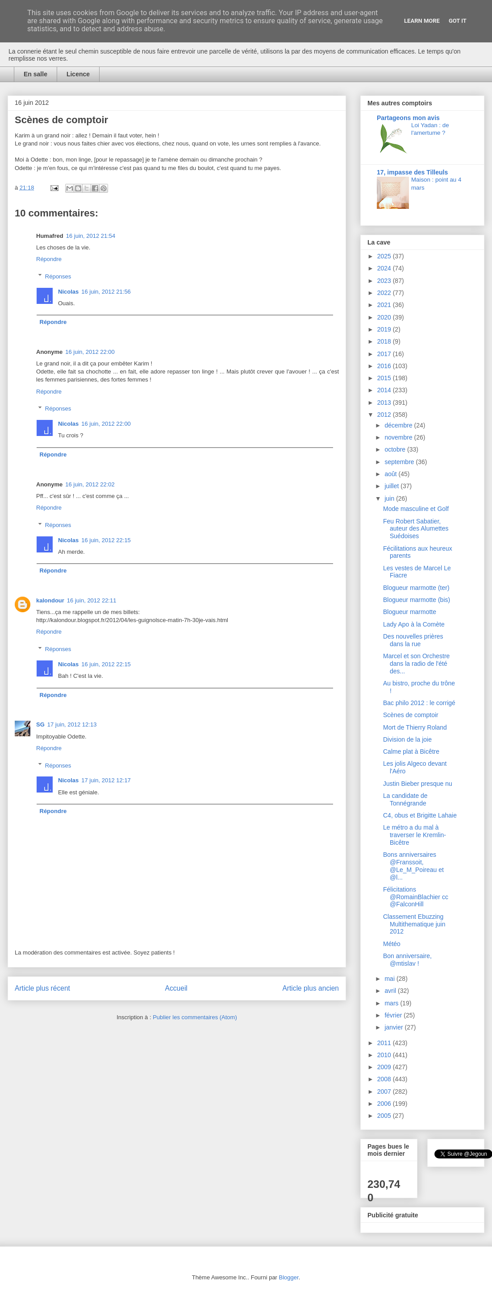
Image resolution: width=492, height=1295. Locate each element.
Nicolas (68, 291)
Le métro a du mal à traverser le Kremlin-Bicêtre (414, 835)
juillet (392, 486)
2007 (385, 1091)
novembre (399, 437)
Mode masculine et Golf (416, 508)
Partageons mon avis (408, 117)
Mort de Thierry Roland (415, 727)
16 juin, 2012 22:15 (106, 540)
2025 (385, 256)
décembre (399, 425)
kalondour (50, 600)
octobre (395, 449)
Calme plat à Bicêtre (411, 751)
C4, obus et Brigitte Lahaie (420, 815)
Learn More (422, 20)
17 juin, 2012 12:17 (106, 780)
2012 (385, 414)
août (391, 473)
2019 (385, 329)
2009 (385, 1067)
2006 (385, 1103)
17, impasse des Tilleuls (412, 172)
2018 (385, 341)
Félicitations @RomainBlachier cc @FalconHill (415, 897)
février (394, 1015)
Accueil (176, 988)
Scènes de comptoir (410, 714)
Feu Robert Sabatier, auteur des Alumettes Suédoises (416, 529)
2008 (385, 1079)
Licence (78, 74)
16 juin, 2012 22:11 (92, 600)
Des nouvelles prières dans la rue (413, 640)
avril (391, 990)
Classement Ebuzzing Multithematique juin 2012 (414, 924)
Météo (391, 943)
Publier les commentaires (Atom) (195, 1017)
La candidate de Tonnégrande (405, 799)
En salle (35, 74)
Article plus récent (42, 988)
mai (390, 978)
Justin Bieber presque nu (417, 783)
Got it (458, 20)
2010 (385, 1054)
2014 (385, 390)
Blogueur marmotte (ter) (416, 587)
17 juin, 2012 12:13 (72, 724)
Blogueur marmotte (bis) (416, 599)
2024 (385, 268)
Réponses (58, 276)
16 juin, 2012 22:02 (90, 484)
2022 (385, 292)
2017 (385, 353)
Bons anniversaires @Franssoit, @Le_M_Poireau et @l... (413, 865)
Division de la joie (407, 739)
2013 (385, 402)
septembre (400, 461)
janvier (394, 1027)
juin (390, 498)
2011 (385, 1042)
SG (40, 724)
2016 (385, 365)
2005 (385, 1115)
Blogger (289, 1277)
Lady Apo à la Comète (414, 624)
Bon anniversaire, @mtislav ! (407, 959)
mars (392, 1003)
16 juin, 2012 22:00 (90, 352)
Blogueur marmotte (409, 611)
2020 (385, 317)
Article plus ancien (310, 988)
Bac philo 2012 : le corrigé (419, 702)
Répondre (49, 259)
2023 (385, 280)
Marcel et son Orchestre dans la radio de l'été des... (416, 663)
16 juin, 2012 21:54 (91, 235)
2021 (385, 304)
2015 (385, 378)
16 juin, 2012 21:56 (106, 291)
